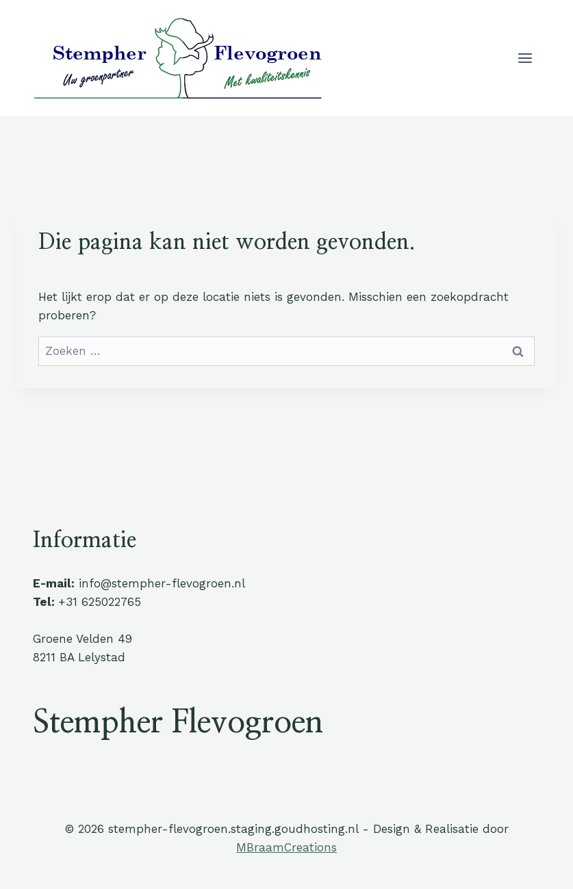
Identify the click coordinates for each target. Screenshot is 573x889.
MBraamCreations (286, 847)
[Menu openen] (525, 58)
